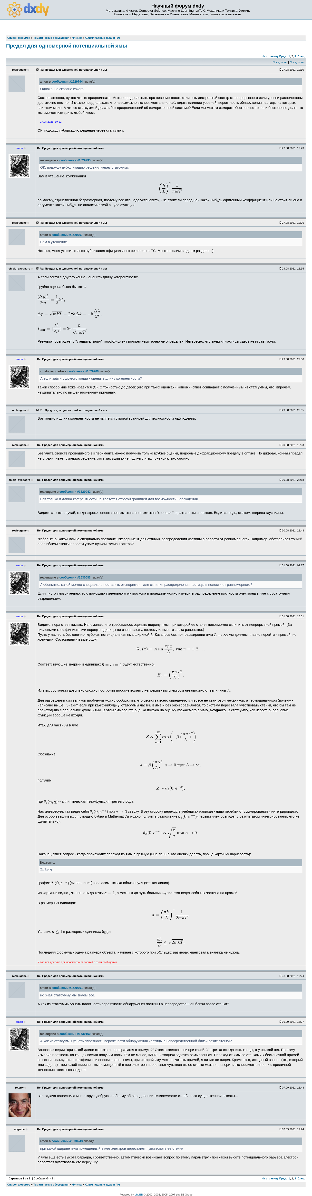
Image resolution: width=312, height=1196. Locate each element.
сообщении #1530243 (67, 1141)
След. (301, 56)
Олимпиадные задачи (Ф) (102, 1184)
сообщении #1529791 (67, 988)
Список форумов (18, 1184)
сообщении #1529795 (75, 160)
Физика (77, 1184)
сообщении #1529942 (75, 491)
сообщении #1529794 (67, 81)
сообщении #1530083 (75, 577)
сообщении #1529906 (83, 371)
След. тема (297, 62)
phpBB (139, 1194)
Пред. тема (280, 62)
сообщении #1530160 (75, 1034)
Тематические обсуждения (51, 1184)
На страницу (270, 56)
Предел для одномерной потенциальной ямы (66, 46)
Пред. (283, 56)
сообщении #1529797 (67, 235)
